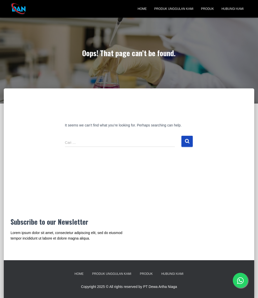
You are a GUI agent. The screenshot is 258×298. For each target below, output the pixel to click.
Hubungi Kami (232, 9)
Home (142, 9)
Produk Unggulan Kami (173, 9)
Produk (207, 9)
